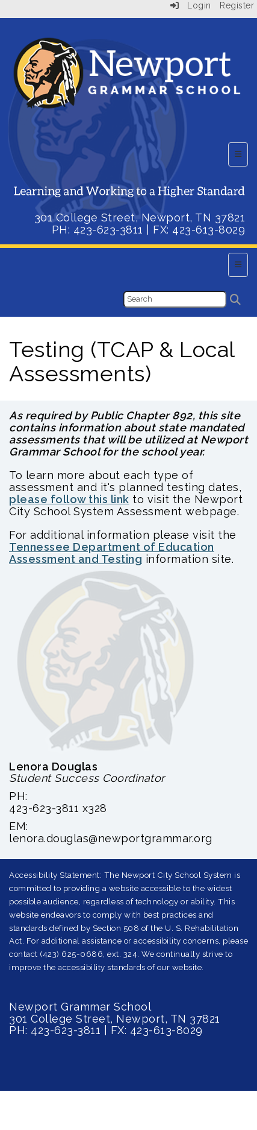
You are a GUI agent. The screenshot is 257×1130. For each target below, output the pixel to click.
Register (237, 5)
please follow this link (69, 499)
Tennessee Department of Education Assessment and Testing (111, 553)
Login (190, 5)
